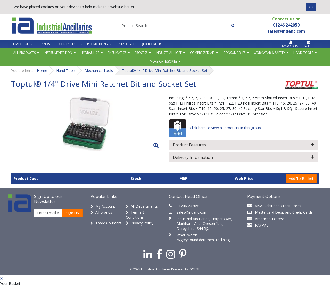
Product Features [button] (243, 145)
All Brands (101, 212)
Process (141, 52)
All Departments (142, 206)
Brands (44, 44)
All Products (24, 52)
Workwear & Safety (269, 52)
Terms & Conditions (135, 215)
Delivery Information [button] (243, 157)
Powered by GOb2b (185, 269)
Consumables (234, 52)
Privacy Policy (139, 223)
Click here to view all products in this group (215, 127)
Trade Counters (105, 223)
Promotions (97, 44)
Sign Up (72, 213)
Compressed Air (202, 52)
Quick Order (151, 44)
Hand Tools (303, 52)
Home (42, 70)
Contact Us (68, 44)
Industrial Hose (169, 52)
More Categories (163, 61)
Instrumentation (58, 52)
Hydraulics (90, 52)
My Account (102, 206)
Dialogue (21, 44)
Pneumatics (117, 52)
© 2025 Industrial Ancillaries (150, 269)
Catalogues (126, 44)
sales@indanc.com (192, 212)
